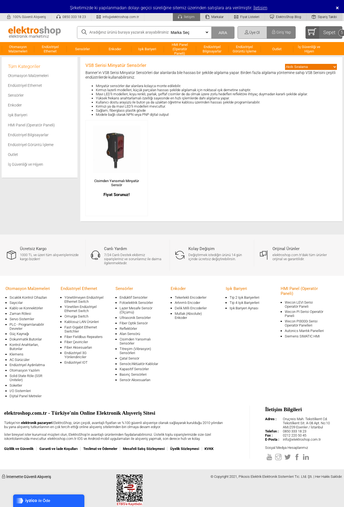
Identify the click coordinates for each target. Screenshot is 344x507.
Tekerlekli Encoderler (190, 297)
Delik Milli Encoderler (191, 308)
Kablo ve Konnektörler (26, 308)
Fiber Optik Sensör (134, 323)
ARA (222, 32)
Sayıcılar (16, 303)
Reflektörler (128, 329)
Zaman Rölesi (20, 314)
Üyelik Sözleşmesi (184, 449)
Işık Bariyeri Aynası (244, 308)
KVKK (208, 449)
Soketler (16, 385)
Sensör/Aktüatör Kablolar (139, 364)
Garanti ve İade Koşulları (58, 449)
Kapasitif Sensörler (134, 369)
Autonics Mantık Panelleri (304, 331)
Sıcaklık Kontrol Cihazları (28, 297)
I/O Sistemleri (20, 391)
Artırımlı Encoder (187, 303)
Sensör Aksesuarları (135, 380)
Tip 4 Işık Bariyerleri (244, 303)
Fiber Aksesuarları (78, 347)
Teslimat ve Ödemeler (100, 449)
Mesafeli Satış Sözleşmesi (144, 449)
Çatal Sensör (129, 358)
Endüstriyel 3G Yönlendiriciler (75, 355)
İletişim (260, 7)
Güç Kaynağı (19, 334)
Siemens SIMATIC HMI (302, 336)
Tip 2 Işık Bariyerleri (244, 297)
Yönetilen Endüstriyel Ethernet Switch (80, 309)
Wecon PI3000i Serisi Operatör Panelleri (301, 323)
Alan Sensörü (130, 334)
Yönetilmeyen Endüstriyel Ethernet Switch (83, 299)
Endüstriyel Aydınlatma (27, 365)
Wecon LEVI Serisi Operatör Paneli (299, 304)
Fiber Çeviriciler (76, 342)
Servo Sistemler (22, 319)
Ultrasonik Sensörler (135, 318)
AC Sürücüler (19, 360)
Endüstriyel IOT (76, 362)
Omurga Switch (76, 316)
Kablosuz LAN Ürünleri (81, 322)
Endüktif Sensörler (133, 297)
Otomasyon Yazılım (25, 370)
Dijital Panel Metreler (25, 396)
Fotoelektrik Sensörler (136, 303)
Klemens (16, 354)
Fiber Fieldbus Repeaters (83, 337)
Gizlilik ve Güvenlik (19, 449)
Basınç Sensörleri (133, 374)
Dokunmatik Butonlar (26, 339)
